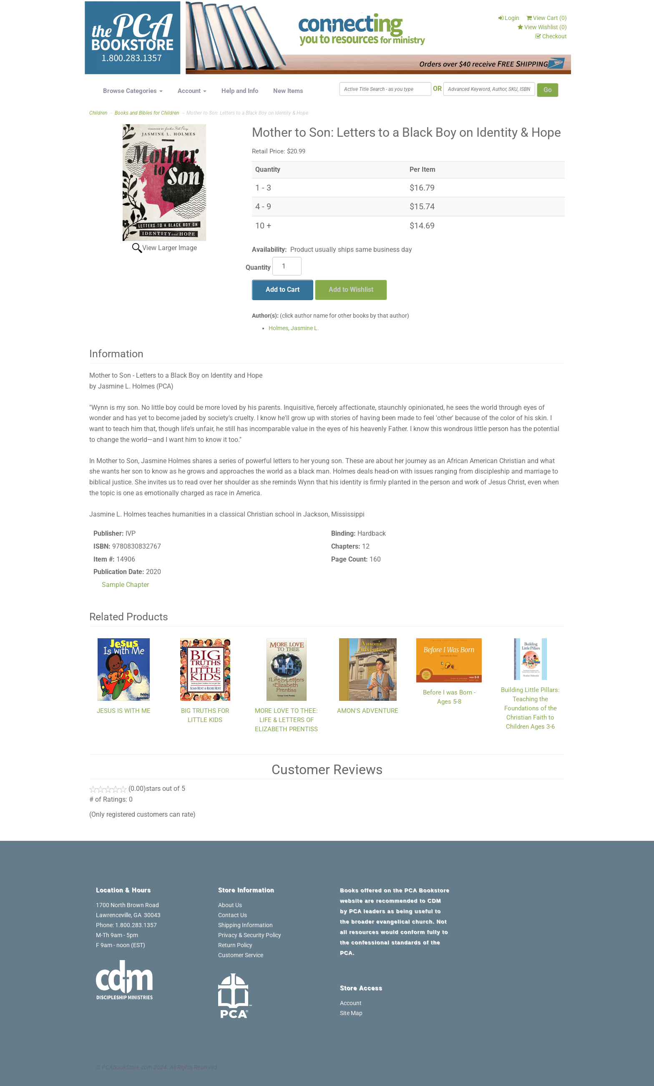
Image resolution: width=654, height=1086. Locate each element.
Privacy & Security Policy (249, 935)
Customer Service (240, 955)
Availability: (269, 249)
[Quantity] (287, 266)
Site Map (351, 1013)
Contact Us (232, 915)
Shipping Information (245, 925)
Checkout (551, 36)
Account (192, 91)
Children (98, 113)
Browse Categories (133, 91)
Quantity (258, 267)
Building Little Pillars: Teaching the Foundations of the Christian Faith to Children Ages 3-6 (530, 708)
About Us (230, 905)
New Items (288, 91)
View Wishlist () (542, 27)
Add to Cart (282, 289)
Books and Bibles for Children (147, 113)
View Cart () (546, 18)
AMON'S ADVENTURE (367, 711)
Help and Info (239, 91)
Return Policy (235, 945)
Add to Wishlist (351, 289)
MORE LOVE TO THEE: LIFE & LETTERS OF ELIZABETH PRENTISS (286, 720)
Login (508, 18)
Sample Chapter (125, 585)
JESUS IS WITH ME (124, 711)
